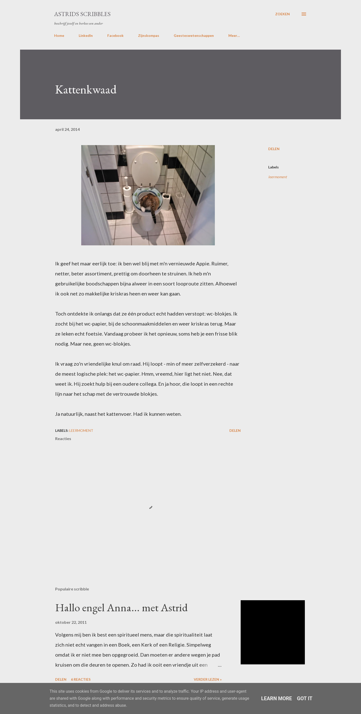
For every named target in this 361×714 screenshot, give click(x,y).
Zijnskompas (148, 35)
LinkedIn (86, 35)
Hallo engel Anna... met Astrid (121, 607)
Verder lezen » (208, 679)
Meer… (234, 35)
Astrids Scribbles (82, 14)
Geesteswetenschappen (194, 35)
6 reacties (81, 679)
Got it (305, 698)
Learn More (276, 698)
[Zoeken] (282, 14)
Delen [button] (274, 149)
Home (59, 35)
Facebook (115, 35)
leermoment (277, 177)
